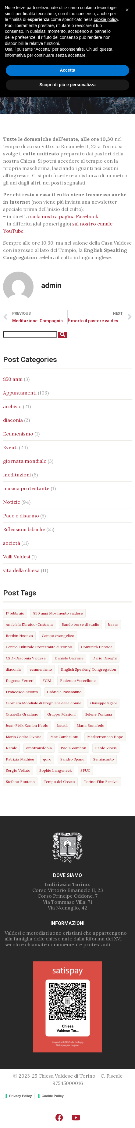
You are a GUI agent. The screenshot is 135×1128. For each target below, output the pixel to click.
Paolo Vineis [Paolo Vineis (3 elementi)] (106, 748)
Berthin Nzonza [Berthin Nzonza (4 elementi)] (19, 635)
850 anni (13, 379)
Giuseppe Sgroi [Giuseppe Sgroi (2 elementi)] (103, 703)
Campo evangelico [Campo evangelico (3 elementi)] (58, 635)
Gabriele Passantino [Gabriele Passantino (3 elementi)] (64, 691)
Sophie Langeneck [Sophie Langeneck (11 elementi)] (55, 770)
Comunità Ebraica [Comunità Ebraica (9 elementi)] (96, 647)
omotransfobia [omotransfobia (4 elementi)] (39, 748)
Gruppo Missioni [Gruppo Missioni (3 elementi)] (61, 714)
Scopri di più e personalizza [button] (67, 1115)
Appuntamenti (20, 393)
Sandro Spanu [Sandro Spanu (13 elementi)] (72, 759)
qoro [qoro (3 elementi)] (47, 759)
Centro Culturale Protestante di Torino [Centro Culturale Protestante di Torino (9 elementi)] (39, 647)
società (11, 543)
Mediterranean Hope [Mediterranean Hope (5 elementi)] (105, 736)
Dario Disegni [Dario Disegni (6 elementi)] (104, 658)
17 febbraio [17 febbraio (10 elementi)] (15, 613)
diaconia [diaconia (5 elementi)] (13, 669)
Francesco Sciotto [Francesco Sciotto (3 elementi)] (22, 691)
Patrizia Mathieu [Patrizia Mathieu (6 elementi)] (20, 759)
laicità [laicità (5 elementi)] (62, 725)
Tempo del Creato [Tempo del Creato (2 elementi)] (59, 781)
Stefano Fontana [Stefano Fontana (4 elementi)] (20, 781)
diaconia (13, 420)
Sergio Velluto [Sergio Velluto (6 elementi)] (18, 770)
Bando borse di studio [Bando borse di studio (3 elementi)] (80, 624)
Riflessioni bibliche (24, 529)
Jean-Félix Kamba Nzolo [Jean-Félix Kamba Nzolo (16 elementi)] (27, 725)
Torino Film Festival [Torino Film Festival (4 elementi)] (101, 781)
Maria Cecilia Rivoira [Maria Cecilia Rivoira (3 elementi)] (23, 736)
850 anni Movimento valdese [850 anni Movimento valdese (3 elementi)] (58, 613)
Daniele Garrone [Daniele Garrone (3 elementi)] (69, 658)
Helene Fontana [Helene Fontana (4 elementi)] (98, 714)
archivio (12, 406)
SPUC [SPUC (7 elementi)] (85, 770)
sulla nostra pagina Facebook (64, 216)
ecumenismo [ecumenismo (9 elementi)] (41, 669)
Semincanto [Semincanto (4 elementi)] (103, 759)
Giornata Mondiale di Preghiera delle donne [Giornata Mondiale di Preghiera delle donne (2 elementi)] (43, 703)
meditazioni (17, 475)
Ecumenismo (18, 434)
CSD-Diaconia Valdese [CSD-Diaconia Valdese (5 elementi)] (26, 658)
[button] (67, 34)
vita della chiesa (21, 570)
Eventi (10, 447)
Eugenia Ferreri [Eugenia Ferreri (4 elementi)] (20, 680)
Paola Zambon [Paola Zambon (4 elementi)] (73, 748)
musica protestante (26, 488)
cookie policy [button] (106, 1050)
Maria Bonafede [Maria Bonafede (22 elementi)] (90, 725)
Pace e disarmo (21, 516)
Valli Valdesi (16, 557)
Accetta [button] (67, 1101)
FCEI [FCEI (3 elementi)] (46, 680)
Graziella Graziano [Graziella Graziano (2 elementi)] (22, 714)
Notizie (11, 502)
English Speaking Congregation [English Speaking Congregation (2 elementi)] (88, 669)
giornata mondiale (24, 461)
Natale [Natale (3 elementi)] (11, 748)
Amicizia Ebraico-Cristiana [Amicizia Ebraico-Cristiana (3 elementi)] (29, 624)
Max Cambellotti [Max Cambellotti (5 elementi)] (64, 736)
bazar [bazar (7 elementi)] (113, 624)
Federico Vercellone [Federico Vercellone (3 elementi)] (78, 680)
